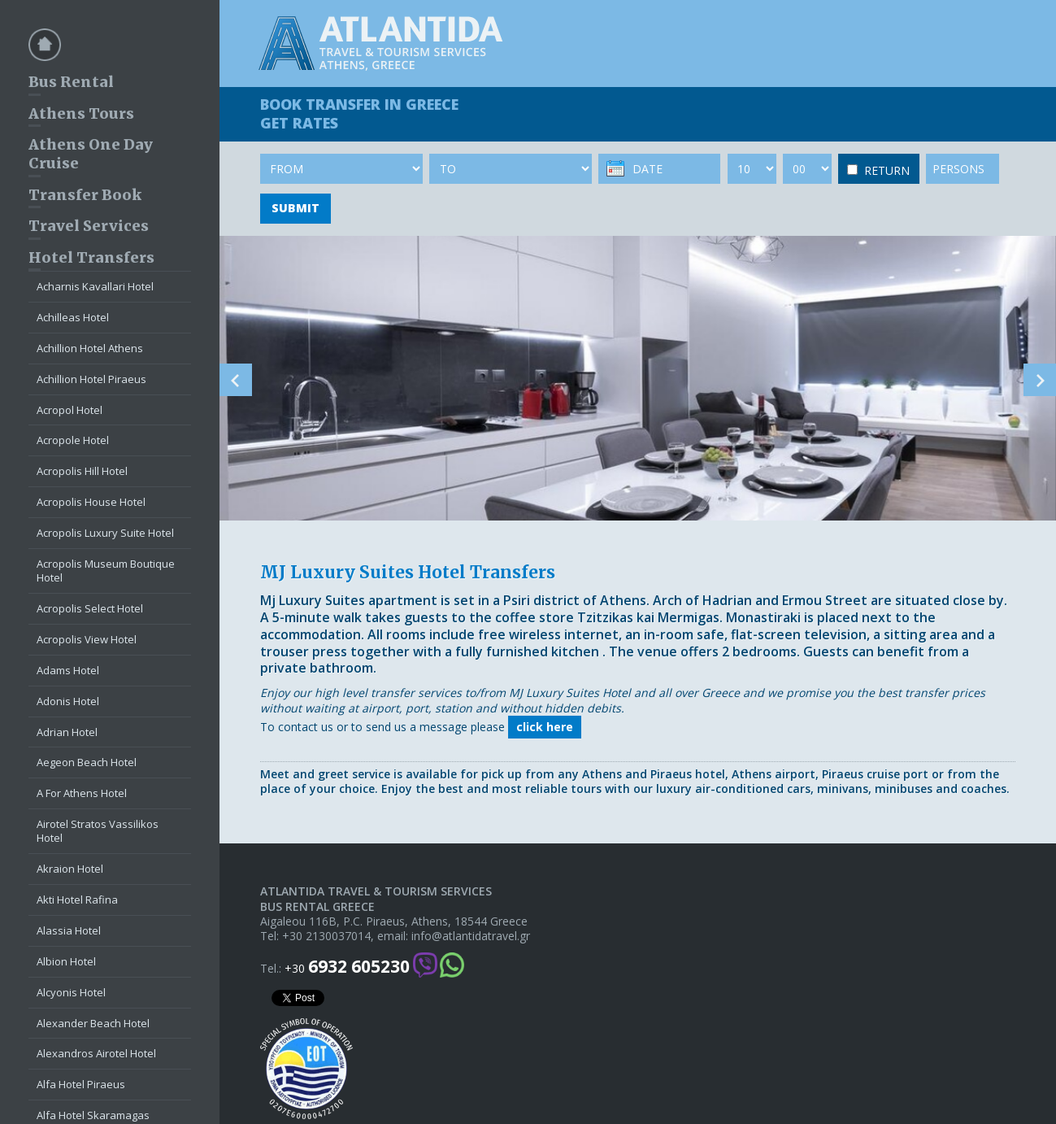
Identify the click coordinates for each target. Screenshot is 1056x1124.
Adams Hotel (68, 670)
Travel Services (88, 225)
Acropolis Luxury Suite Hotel (105, 532)
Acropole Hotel (73, 440)
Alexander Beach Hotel (93, 1023)
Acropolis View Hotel (87, 639)
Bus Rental (71, 81)
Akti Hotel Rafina (77, 899)
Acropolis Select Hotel (90, 608)
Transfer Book (84, 194)
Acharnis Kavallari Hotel (95, 286)
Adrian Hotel (67, 732)
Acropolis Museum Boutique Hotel (106, 570)
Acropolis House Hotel (91, 501)
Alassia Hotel (69, 930)
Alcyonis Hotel (71, 992)
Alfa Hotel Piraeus (81, 1084)
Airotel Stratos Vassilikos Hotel (98, 831)
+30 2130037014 (326, 936)
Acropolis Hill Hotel (82, 471)
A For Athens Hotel (82, 793)
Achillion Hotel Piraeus (91, 379)
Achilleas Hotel (73, 317)
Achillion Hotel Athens (90, 348)
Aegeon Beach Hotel (87, 762)
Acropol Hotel (69, 410)
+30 (347, 967)
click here (544, 726)
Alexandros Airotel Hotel (96, 1053)
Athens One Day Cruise (90, 153)
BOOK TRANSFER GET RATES (359, 113)
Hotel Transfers (91, 257)
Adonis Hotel (68, 701)
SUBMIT (295, 208)
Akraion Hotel (70, 868)
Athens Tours (81, 113)
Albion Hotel (66, 961)
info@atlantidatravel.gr (470, 936)
